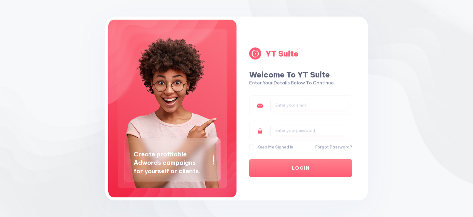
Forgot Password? (333, 147)
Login (301, 169)
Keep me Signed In (275, 147)
